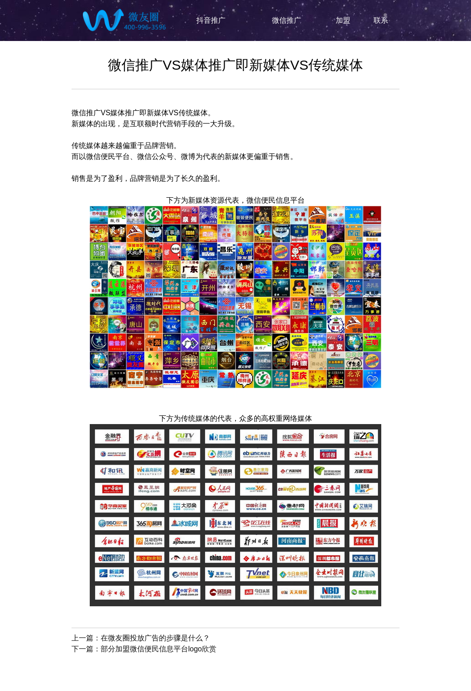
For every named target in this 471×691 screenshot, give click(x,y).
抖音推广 (210, 20)
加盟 (343, 20)
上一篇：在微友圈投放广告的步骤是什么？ (141, 638)
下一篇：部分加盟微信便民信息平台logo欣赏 (144, 649)
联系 (381, 20)
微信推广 (286, 20)
